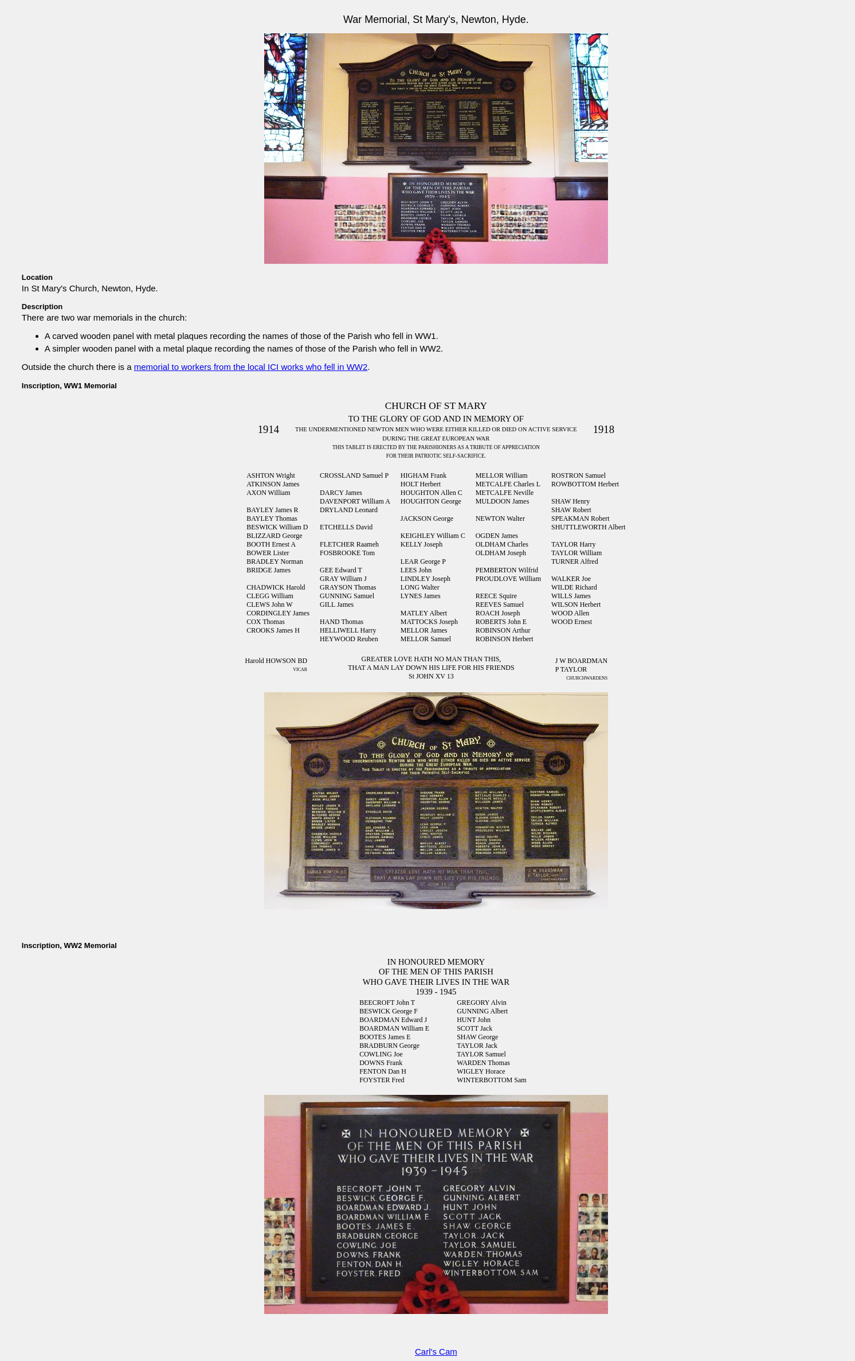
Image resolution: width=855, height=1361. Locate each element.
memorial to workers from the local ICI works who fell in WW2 (251, 367)
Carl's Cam (436, 1351)
